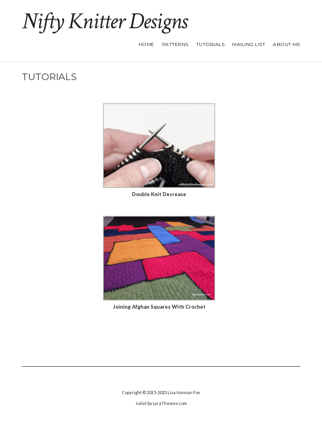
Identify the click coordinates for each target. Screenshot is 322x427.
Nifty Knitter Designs (104, 21)
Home (146, 44)
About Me (286, 44)
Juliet (141, 403)
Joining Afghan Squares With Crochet (159, 307)
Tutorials (210, 44)
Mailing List (248, 44)
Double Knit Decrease (159, 194)
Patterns (175, 44)
